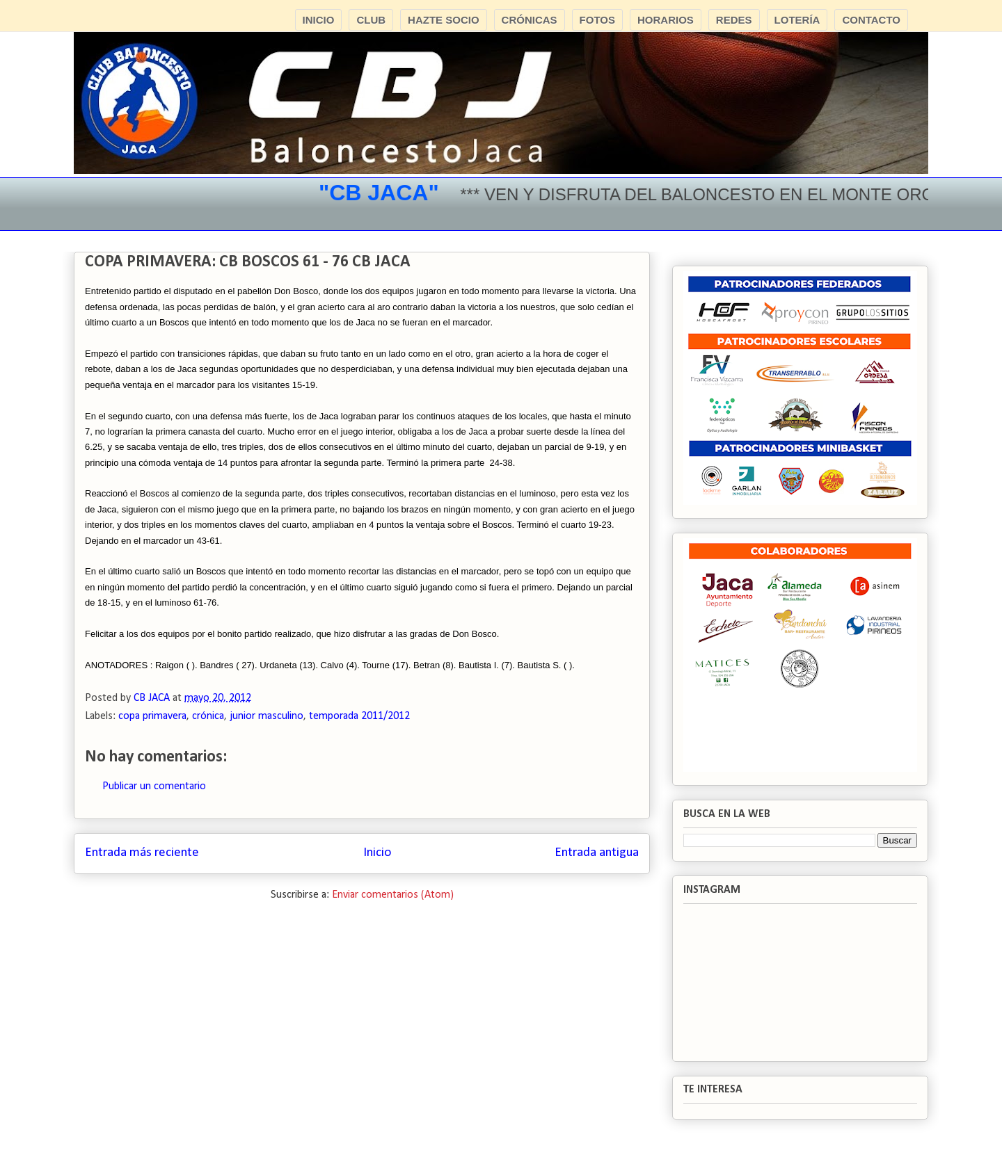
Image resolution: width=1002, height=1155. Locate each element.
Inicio (377, 852)
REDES (734, 20)
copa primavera (152, 716)
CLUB (370, 20)
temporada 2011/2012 (359, 716)
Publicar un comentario (154, 786)
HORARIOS (665, 20)
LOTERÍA (797, 20)
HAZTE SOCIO (443, 20)
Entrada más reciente (142, 852)
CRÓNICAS (529, 20)
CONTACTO (871, 20)
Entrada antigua (597, 852)
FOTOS (597, 20)
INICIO (319, 20)
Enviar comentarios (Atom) (393, 894)
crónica (208, 716)
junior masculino (266, 716)
